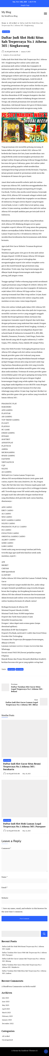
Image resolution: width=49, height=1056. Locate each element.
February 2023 (7, 1016)
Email (5, 887)
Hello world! (30, 986)
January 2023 (7, 1020)
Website (5, 898)
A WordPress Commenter (12, 986)
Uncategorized (7, 1040)
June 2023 (5, 1001)
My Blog (6, 12)
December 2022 (8, 1023)
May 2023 (5, 1005)
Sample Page (25, 5)
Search (44, 934)
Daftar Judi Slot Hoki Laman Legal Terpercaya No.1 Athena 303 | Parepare (24, 825)
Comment (6, 848)
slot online (19, 669)
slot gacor (11, 669)
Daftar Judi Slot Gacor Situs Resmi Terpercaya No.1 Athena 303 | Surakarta (22, 766)
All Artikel (6, 32)
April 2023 (6, 1009)
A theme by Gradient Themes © (24, 1050)
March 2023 (6, 1012)
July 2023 (5, 998)
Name (5, 877)
